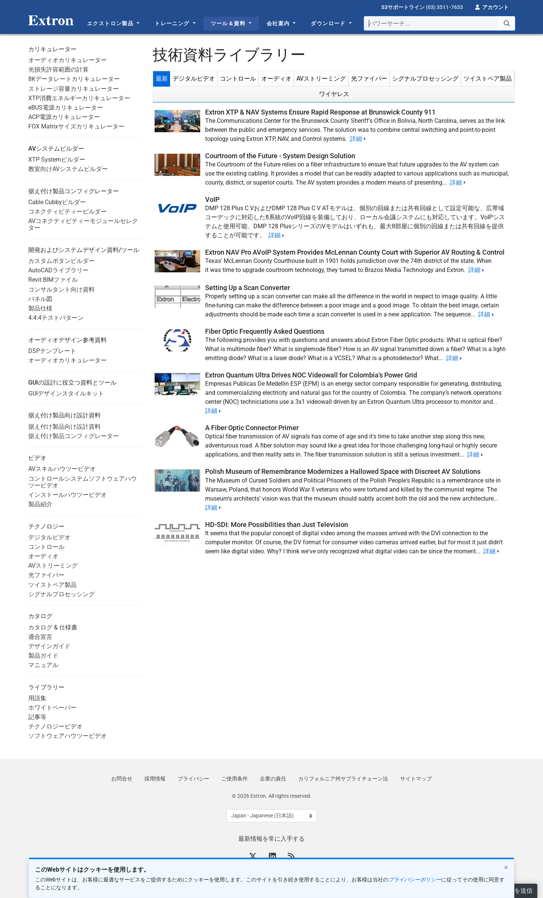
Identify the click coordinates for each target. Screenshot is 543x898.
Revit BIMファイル (53, 279)
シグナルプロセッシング (61, 594)
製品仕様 (40, 308)
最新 (162, 78)
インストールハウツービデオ (67, 494)
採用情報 (155, 779)
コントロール (46, 546)
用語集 (37, 698)
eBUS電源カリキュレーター (65, 107)
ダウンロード (329, 23)
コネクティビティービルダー (67, 211)
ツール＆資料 (229, 23)
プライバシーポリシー (414, 880)
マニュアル (43, 665)
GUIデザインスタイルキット (66, 393)
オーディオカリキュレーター (67, 60)
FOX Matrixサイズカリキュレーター (76, 126)
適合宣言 (40, 636)
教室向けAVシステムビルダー (68, 169)
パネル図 (40, 298)
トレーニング (173, 23)
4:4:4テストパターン (56, 317)
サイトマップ (416, 779)
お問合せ (121, 779)
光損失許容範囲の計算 (58, 69)
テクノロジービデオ (55, 726)
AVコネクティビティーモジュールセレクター (83, 224)
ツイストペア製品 (52, 584)
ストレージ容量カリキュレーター (73, 88)
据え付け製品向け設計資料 (64, 426)
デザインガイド (49, 646)
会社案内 (279, 23)
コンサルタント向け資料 (61, 289)
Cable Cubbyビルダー (57, 202)
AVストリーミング (53, 565)
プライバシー (193, 779)
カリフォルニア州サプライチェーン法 (343, 779)
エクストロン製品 (111, 23)
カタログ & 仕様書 (52, 627)
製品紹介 (40, 504)
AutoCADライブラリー (58, 270)
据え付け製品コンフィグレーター (73, 436)
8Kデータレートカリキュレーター (74, 78)
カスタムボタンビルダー (61, 260)
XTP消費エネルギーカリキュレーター (79, 98)
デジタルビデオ (49, 537)
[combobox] (439, 23)
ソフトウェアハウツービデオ (67, 735)
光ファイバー (46, 575)
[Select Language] (271, 815)
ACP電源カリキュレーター (64, 117)
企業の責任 (273, 779)
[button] (492, 6)
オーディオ (43, 556)
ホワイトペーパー (52, 707)
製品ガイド (43, 655)
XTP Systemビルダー (56, 159)
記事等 (37, 717)
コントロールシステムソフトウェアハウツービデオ (82, 482)
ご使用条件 (234, 779)
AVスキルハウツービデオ (62, 468)
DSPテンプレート (52, 350)
